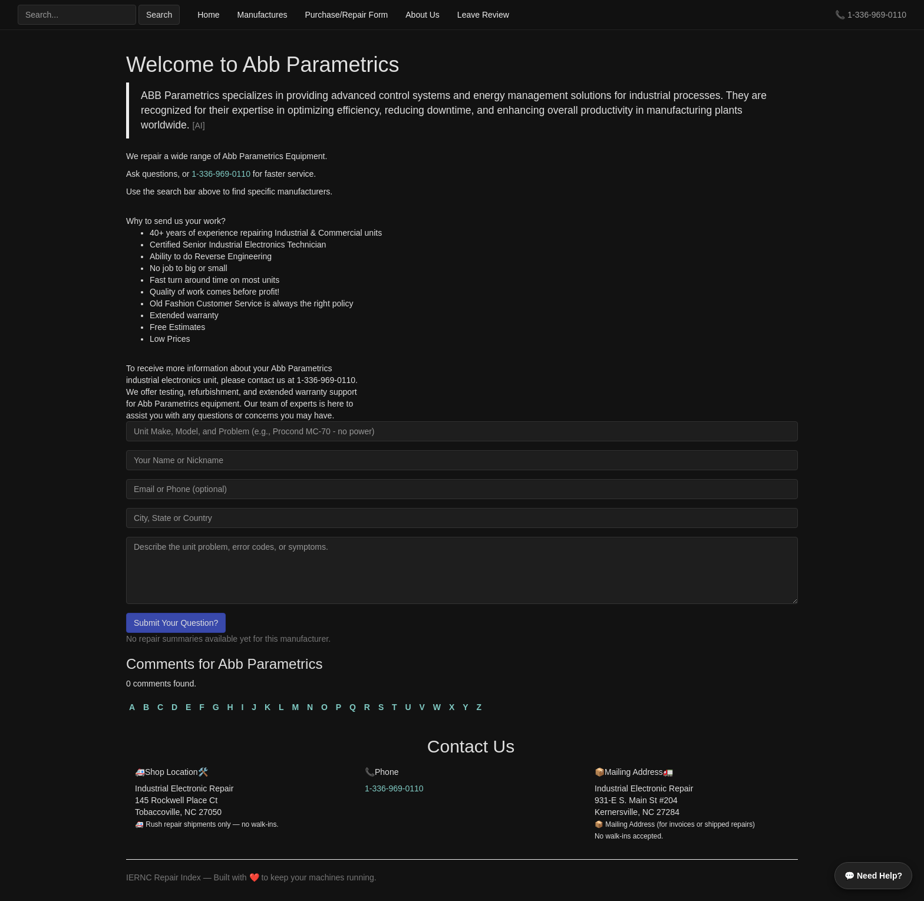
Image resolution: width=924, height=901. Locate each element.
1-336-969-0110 (876, 14)
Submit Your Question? (176, 623)
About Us (422, 14)
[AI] (199, 125)
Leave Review (483, 14)
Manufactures (262, 14)
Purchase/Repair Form (346, 14)
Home (208, 14)
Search (159, 14)
